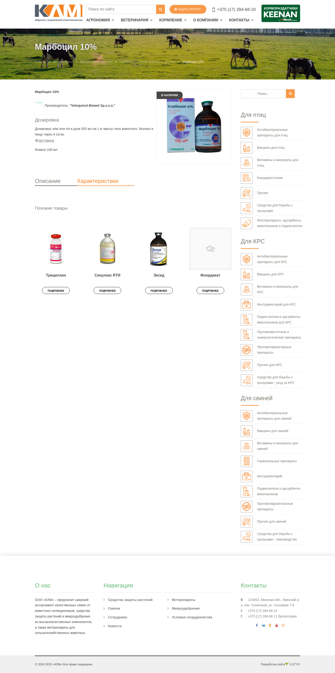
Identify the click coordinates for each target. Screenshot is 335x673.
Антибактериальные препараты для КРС (148, 61)
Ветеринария (134, 20)
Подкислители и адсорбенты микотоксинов (270, 491)
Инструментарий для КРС (268, 304)
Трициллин (56, 275)
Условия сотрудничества (192, 617)
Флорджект (210, 275)
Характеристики (97, 181)
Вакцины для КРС (262, 274)
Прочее (254, 193)
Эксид (159, 275)
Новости (115, 626)
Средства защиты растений (130, 600)
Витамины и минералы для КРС (269, 289)
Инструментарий (261, 476)
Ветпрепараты (63, 61)
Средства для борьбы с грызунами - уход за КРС (268, 380)
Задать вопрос (187, 9)
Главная (40, 61)
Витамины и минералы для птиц (269, 163)
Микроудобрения (186, 608)
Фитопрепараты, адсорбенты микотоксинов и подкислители (271, 223)
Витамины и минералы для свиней (269, 446)
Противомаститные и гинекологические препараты (271, 335)
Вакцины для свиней (264, 431)
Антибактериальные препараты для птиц (264, 133)
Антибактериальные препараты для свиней (266, 416)
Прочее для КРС (261, 365)
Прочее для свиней (263, 522)
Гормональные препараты (269, 461)
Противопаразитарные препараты (266, 350)
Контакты (239, 20)
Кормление (170, 20)
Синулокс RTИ (108, 275)
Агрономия (98, 20)
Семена (114, 608)
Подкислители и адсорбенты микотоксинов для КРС (270, 320)
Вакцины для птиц (263, 148)
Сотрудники (117, 617)
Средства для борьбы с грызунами (267, 208)
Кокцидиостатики (262, 178)
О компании (205, 20)
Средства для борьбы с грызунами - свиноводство (269, 537)
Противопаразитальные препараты (267, 506)
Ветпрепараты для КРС (96, 61)
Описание (47, 181)
